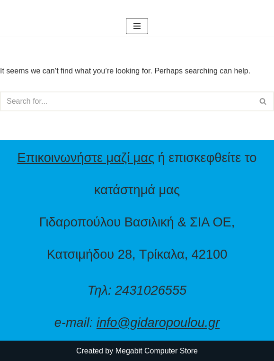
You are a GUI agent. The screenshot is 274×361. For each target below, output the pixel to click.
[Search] (126, 101)
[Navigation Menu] (137, 26)
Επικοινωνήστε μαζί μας (86, 157)
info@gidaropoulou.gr (158, 322)
